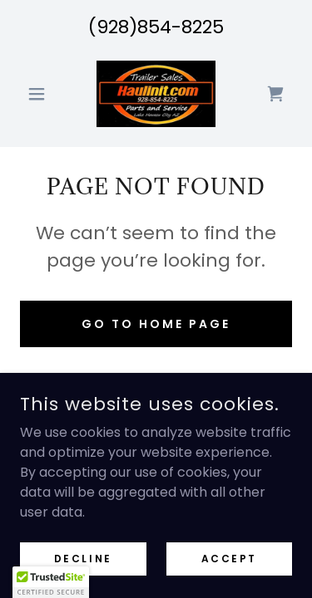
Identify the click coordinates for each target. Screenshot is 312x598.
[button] (40, 93)
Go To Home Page (156, 324)
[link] (156, 94)
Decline (83, 558)
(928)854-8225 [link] (156, 27)
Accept (229, 558)
